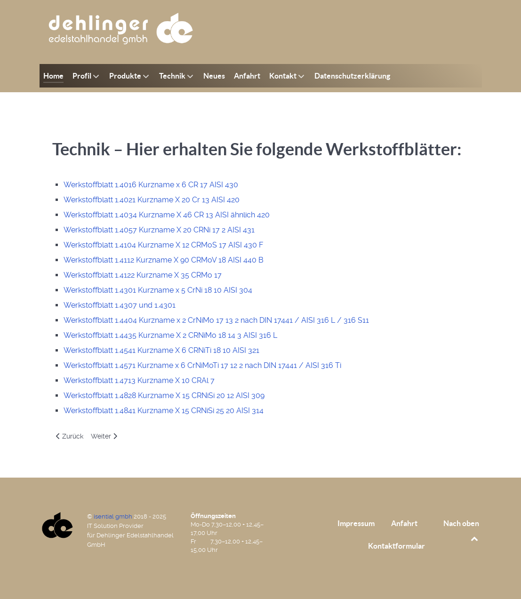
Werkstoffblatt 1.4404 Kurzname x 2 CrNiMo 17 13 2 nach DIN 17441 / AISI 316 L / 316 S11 (216, 320)
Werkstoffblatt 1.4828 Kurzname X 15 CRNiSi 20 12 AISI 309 (164, 395)
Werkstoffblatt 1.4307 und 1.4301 (120, 305)
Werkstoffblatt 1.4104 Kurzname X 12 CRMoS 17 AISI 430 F (163, 244)
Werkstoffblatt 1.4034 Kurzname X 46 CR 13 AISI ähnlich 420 (167, 214)
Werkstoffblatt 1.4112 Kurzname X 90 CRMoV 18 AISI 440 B (164, 260)
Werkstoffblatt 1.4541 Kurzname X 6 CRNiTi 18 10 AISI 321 (161, 350)
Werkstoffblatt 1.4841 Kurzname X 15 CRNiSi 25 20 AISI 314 (164, 410)
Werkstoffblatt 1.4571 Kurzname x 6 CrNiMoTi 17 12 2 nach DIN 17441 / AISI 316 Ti (202, 365)
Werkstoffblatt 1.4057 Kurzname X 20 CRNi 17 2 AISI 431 (159, 229)
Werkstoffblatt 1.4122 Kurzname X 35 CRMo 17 (143, 275)
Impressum (356, 523)
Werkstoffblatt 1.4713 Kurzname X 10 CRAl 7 (139, 380)
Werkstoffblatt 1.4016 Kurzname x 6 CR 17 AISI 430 (151, 184)
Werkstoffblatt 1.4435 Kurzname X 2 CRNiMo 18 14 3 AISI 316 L (170, 335)
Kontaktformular (396, 546)
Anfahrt (404, 523)
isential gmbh (114, 516)
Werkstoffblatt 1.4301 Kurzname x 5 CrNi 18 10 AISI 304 (158, 290)
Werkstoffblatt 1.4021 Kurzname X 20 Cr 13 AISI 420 (152, 199)
